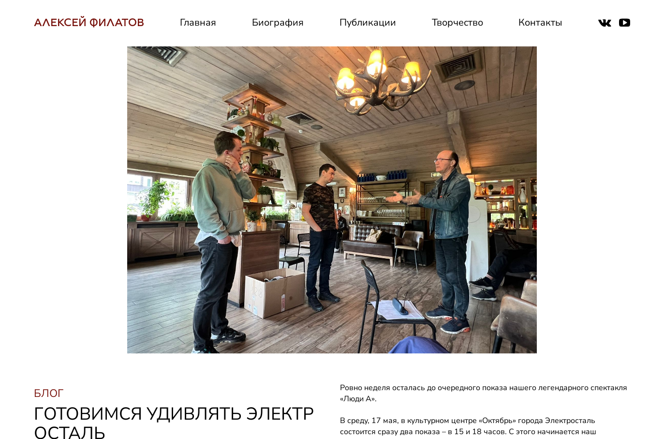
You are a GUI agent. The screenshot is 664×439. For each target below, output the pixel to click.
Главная (198, 22)
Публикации (367, 22)
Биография (278, 22)
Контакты (540, 22)
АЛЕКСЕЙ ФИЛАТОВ (89, 22)
